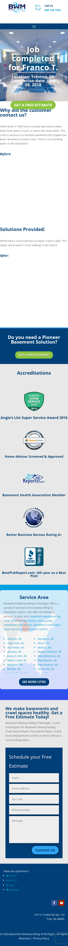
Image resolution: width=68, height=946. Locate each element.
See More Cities (34, 682)
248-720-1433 (52, 10)
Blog (10, 885)
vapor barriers (12, 629)
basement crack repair (47, 625)
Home (11, 875)
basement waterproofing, (45, 616)
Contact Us (45, 850)
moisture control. (37, 629)
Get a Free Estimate (33, 105)
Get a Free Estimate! (34, 355)
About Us (11, 880)
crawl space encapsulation (20, 620)
